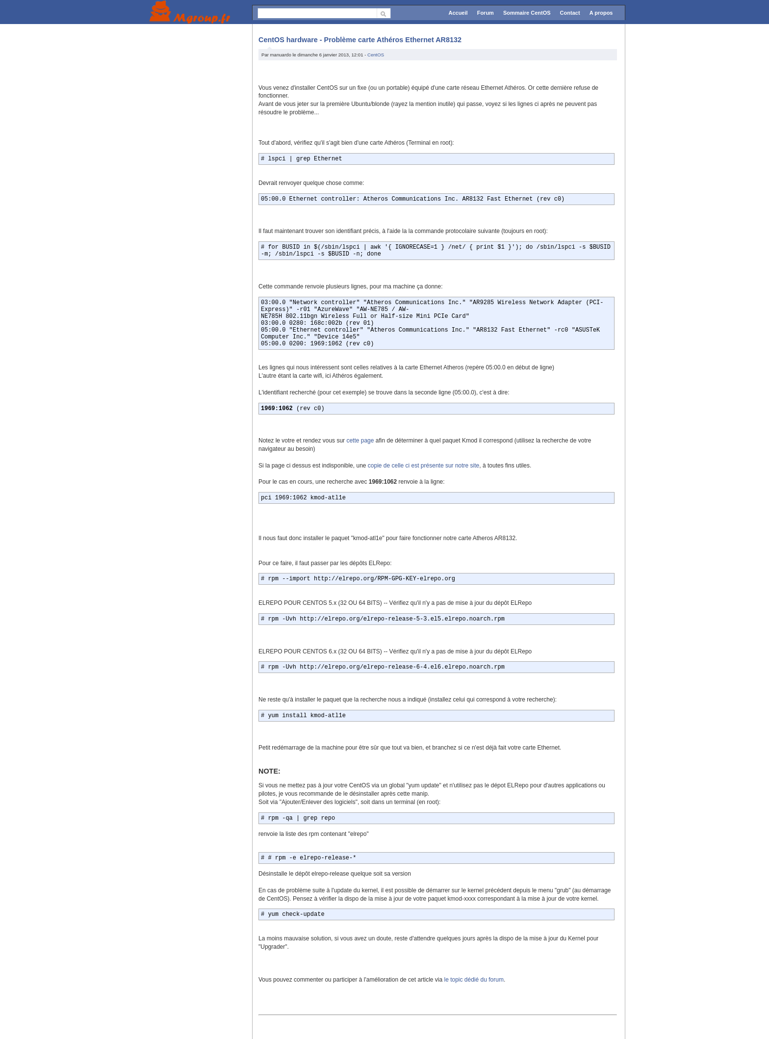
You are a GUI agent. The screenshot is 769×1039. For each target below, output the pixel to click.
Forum (485, 13)
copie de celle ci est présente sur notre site (423, 465)
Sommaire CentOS (527, 13)
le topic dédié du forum (473, 979)
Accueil (457, 13)
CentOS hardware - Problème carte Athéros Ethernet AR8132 (359, 40)
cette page (360, 440)
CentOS (375, 54)
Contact (570, 13)
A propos (601, 13)
